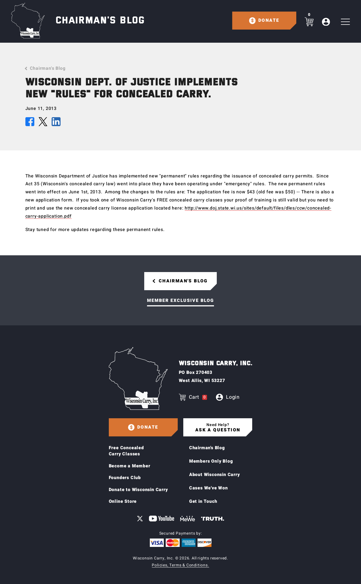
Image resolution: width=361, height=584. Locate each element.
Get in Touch (203, 501)
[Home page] (28, 21)
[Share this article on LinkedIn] (56, 123)
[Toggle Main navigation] (345, 22)
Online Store (123, 501)
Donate (268, 20)
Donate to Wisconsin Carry (138, 490)
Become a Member (129, 466)
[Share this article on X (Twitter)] (42, 123)
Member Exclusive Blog (180, 300)
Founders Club (125, 478)
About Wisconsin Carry (214, 475)
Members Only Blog (211, 461)
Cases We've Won (208, 488)
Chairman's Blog (47, 68)
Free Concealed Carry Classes (126, 451)
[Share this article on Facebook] (29, 123)
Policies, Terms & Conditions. (180, 565)
